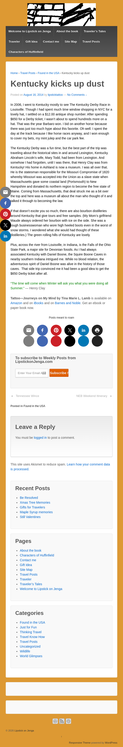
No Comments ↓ (77, 94)
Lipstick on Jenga (24, 730)
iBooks (38, 303)
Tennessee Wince (27, 396)
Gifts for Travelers (32, 507)
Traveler (14, 41)
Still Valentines (30, 517)
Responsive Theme (80, 742)
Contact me (51, 41)
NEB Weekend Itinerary (91, 396)
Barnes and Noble (68, 303)
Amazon (16, 303)
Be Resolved (29, 498)
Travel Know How (32, 637)
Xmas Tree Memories (35, 502)
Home (14, 73)
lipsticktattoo (55, 94)
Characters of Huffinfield (26, 51)
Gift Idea (31, 41)
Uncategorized (30, 646)
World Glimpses (31, 656)
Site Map (71, 41)
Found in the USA (48, 73)
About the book (67, 31)
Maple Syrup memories (36, 512)
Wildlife (25, 651)
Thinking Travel (31, 632)
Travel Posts (91, 41)
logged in (40, 437)
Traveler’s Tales (95, 31)
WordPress (111, 742)
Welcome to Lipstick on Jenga (29, 31)
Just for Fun (28, 627)
